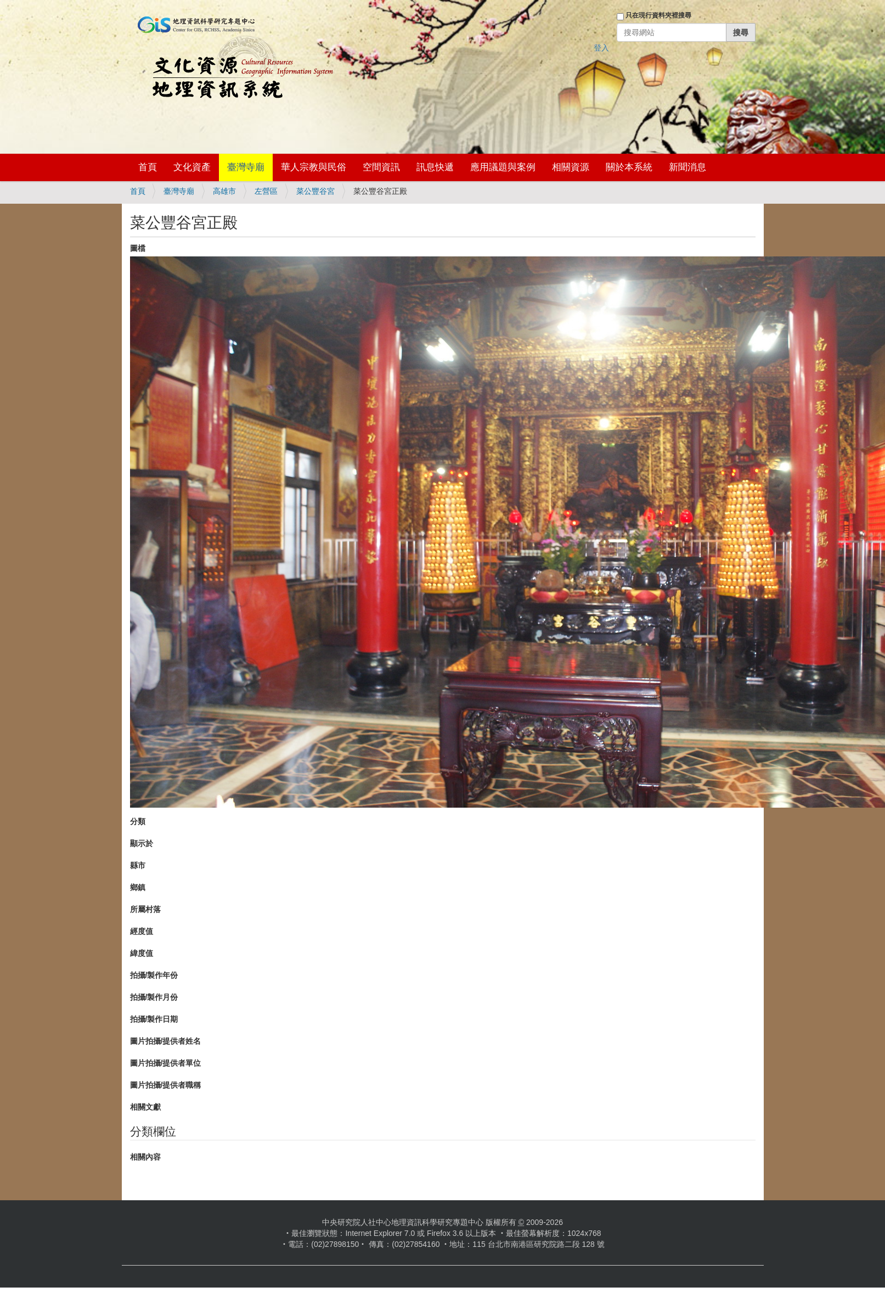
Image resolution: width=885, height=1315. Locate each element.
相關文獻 (145, 1107)
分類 (137, 821)
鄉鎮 (137, 887)
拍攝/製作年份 (154, 975)
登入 (601, 47)
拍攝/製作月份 (154, 997)
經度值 (141, 931)
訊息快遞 (435, 167)
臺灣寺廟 (245, 167)
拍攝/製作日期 (154, 1019)
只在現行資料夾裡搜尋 (658, 15)
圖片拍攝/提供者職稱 (165, 1085)
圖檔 (137, 248)
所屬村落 (145, 909)
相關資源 (570, 167)
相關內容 (145, 1156)
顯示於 (141, 843)
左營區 (266, 191)
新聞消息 (687, 167)
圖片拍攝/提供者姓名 (165, 1041)
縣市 (137, 865)
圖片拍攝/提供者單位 (165, 1063)
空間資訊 (381, 167)
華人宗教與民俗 (313, 167)
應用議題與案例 (502, 167)
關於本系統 (629, 167)
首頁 (147, 167)
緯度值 (141, 953)
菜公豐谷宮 (315, 191)
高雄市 (224, 191)
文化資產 (192, 167)
